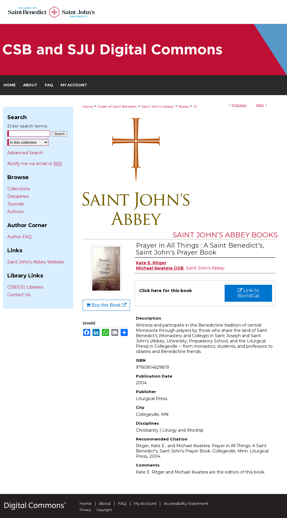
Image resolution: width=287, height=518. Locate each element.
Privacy (85, 510)
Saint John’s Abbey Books (225, 235)
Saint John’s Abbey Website (35, 262)
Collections (18, 188)
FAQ (122, 503)
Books (184, 106)
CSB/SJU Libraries (25, 287)
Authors (15, 211)
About (105, 503)
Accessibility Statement (186, 503)
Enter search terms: (27, 126)
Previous (239, 105)
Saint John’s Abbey (157, 106)
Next (260, 105)
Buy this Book (106, 305)
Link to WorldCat (248, 293)
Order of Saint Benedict (117, 106)
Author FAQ (19, 236)
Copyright (104, 510)
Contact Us (18, 294)
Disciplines (18, 196)
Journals (15, 204)
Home (88, 106)
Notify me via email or (34, 163)
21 (195, 106)
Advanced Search (25, 152)
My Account (145, 503)
